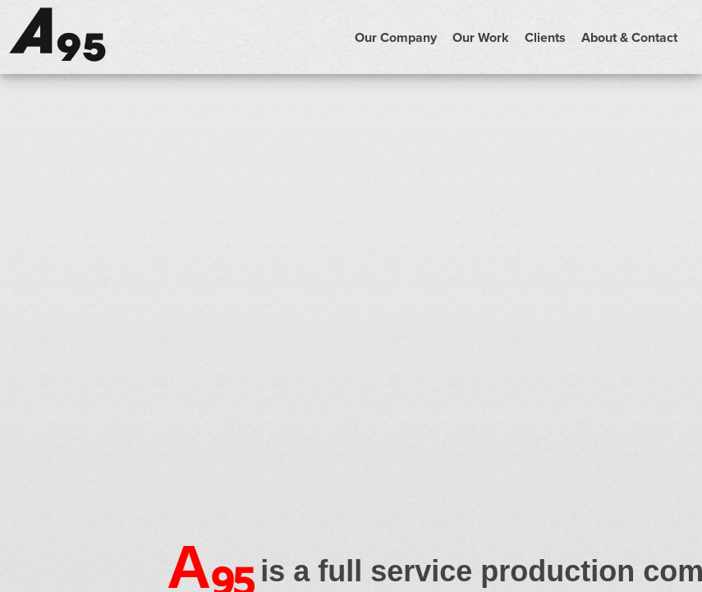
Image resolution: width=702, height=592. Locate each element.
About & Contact (629, 37)
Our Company (396, 37)
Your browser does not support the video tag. (351, 250)
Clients (545, 37)
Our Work (480, 37)
